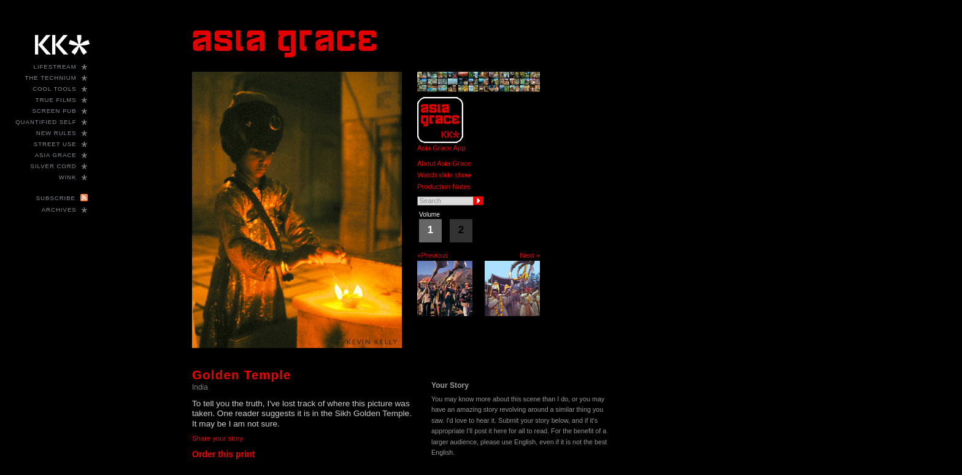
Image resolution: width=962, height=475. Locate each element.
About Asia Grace (444, 163)
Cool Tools (55, 88)
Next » (530, 255)
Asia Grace (56, 155)
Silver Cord (54, 166)
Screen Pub (54, 110)
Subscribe (55, 198)
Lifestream (55, 66)
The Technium (51, 77)
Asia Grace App (441, 148)
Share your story (217, 438)
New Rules (56, 132)
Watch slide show (444, 175)
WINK (68, 177)
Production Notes (444, 186)
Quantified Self (45, 121)
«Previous (432, 255)
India (200, 387)
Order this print (223, 454)
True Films (56, 99)
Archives (59, 209)
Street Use (55, 144)
